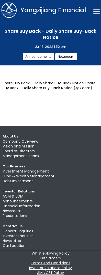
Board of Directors (19, 151)
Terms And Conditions (50, 263)
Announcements (38, 56)
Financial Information (21, 206)
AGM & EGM (13, 196)
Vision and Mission (19, 146)
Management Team (21, 155)
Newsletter (12, 240)
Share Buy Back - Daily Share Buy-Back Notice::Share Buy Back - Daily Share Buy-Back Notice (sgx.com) (49, 85)
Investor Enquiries (18, 235)
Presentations (15, 215)
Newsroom (66, 56)
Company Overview (20, 141)
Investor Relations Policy (50, 267)
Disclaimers (50, 258)
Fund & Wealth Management (28, 176)
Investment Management (26, 171)
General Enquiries (18, 231)
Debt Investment (18, 181)
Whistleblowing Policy (51, 253)
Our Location (14, 245)
